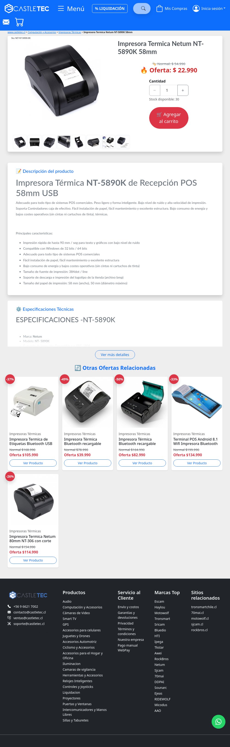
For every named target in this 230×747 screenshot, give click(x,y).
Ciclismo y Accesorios (79, 647)
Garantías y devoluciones (127, 615)
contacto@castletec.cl (30, 612)
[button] (209, 8)
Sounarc (160, 687)
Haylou (159, 607)
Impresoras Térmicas (70, 32)
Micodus (160, 705)
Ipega (158, 641)
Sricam (159, 624)
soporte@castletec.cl (29, 624)
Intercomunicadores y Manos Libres (85, 712)
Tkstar (159, 647)
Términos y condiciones (127, 631)
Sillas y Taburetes (75, 720)
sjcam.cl (197, 624)
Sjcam (158, 670)
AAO (157, 710)
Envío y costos (128, 607)
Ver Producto (33, 463)
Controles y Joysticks (78, 686)
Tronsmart (162, 618)
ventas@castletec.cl (28, 618)
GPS (66, 624)
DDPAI (159, 682)
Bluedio (160, 630)
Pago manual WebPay (128, 647)
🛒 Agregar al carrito (169, 117)
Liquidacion (71, 692)
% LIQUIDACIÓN (110, 8)
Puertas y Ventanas (77, 704)
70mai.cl (197, 612)
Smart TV (69, 618)
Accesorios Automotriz (79, 641)
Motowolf (161, 613)
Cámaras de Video (76, 613)
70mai (159, 676)
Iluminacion (72, 663)
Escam (159, 601)
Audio (67, 601)
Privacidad (125, 623)
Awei (158, 653)
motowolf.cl (200, 618)
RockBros (161, 659)
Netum (159, 664)
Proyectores (72, 698)
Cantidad (157, 81)
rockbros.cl (199, 630)
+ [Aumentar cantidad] (183, 90)
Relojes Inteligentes (77, 681)
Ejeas (158, 693)
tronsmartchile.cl (204, 607)
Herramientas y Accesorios (83, 675)
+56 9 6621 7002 (26, 606)
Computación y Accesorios (42, 32)
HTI (157, 636)
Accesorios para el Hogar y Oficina (83, 655)
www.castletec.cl (16, 32)
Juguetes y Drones (76, 636)
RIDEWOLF (162, 699)
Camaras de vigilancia (79, 669)
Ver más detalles (115, 354)
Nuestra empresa (131, 639)
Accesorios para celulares (82, 630)
